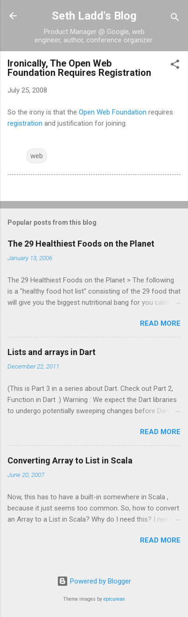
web (36, 156)
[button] (175, 66)
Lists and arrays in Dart (51, 352)
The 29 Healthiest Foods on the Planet (80, 243)
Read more (160, 323)
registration (24, 123)
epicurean (114, 599)
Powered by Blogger (94, 581)
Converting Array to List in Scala (69, 460)
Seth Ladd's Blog (94, 15)
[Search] (175, 19)
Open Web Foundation (112, 112)
